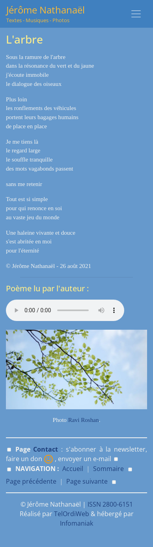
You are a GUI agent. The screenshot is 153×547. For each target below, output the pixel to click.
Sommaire (108, 468)
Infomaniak (76, 523)
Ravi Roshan (83, 419)
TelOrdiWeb (71, 513)
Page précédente (31, 481)
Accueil (72, 468)
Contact (45, 449)
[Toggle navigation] (136, 13)
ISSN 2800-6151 (110, 504)
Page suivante (87, 481)
